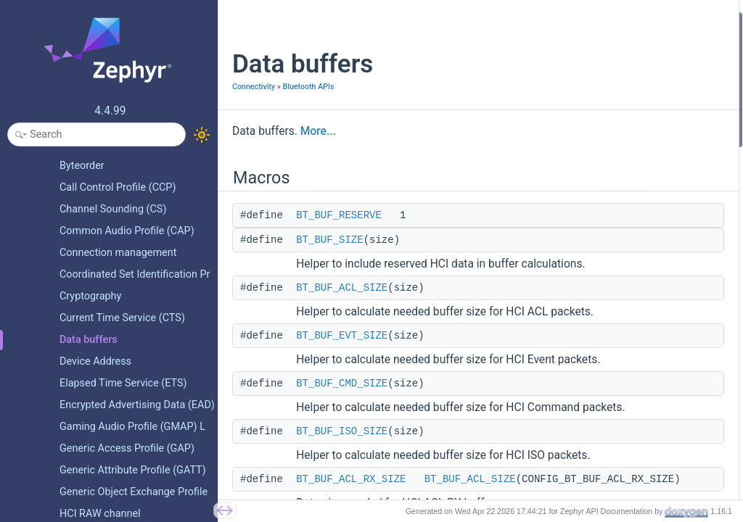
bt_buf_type (574, 409)
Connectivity (253, 86)
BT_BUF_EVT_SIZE (341, 335)
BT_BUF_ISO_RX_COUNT (602, 215)
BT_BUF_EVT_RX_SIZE (597, 175)
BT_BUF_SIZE (329, 240)
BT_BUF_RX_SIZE (586, 292)
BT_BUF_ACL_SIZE (341, 288)
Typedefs (558, 351)
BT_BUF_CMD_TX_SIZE (599, 331)
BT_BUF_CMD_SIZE (341, 383)
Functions (559, 448)
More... (318, 131)
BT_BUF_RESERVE (339, 215)
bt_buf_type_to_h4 (588, 467)
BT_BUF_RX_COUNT (592, 312)
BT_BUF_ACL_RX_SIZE (351, 479)
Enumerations (568, 389)
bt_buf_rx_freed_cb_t (594, 370)
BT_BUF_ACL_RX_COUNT (604, 273)
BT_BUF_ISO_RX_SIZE (596, 195)
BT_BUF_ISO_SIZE (341, 431)
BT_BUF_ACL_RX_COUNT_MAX (616, 234)
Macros (554, 20)
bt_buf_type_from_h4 (594, 486)
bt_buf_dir (570, 428)
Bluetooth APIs (308, 86)
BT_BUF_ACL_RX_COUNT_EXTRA (621, 254)
